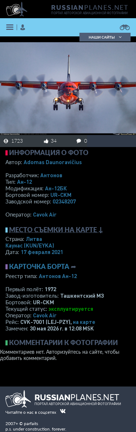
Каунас (29, 245)
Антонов (51, 175)
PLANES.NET (90, 7)
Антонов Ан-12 (58, 276)
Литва (34, 238)
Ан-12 (24, 181)
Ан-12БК (56, 188)
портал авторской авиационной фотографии (89, 13)
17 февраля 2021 (42, 252)
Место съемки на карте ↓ (56, 230)
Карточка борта (39, 266)
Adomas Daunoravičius (53, 162)
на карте (84, 321)
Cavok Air (45, 214)
